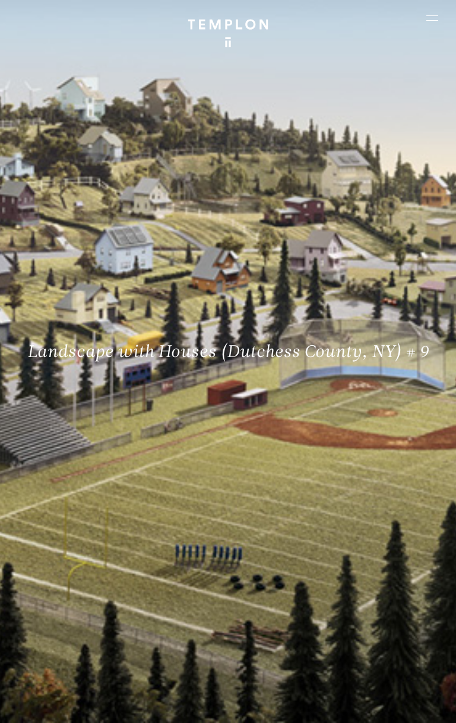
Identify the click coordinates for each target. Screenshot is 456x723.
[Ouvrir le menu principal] (432, 18)
